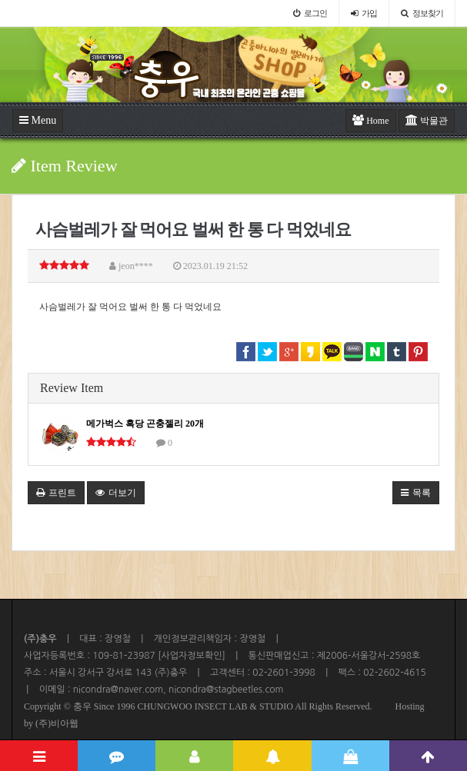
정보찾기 (422, 13)
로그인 (310, 13)
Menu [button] (37, 120)
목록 (416, 492)
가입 (364, 13)
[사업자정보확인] (190, 655)
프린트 (56, 492)
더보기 (115, 492)
